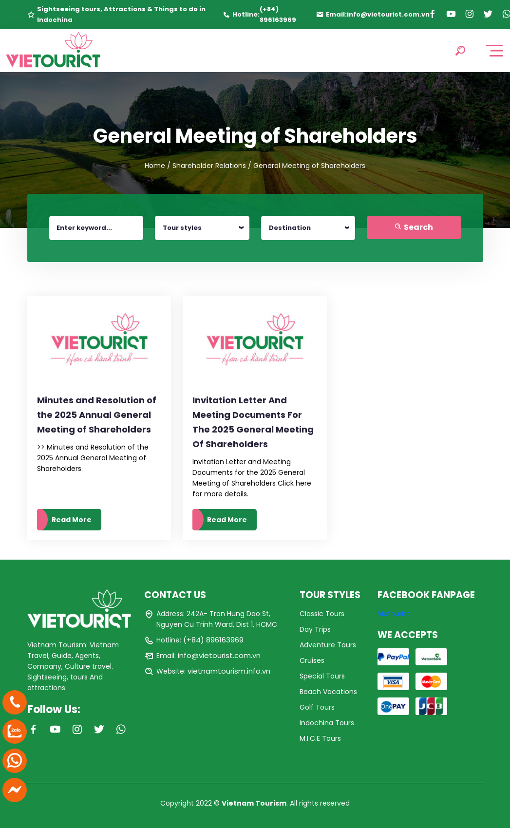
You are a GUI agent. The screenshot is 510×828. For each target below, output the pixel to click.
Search (414, 227)
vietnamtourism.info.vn (229, 671)
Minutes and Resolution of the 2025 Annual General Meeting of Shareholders (96, 414)
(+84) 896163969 (278, 14)
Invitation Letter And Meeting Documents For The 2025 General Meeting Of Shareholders (253, 422)
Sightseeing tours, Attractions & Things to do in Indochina (121, 14)
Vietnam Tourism (254, 803)
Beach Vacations (328, 691)
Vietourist (394, 614)
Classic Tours (322, 614)
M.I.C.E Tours (320, 738)
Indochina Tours (327, 723)
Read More (72, 520)
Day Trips (315, 629)
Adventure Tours (328, 645)
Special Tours (322, 676)
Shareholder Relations (209, 165)
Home (155, 165)
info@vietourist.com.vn (388, 14)
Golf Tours (317, 707)
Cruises (312, 660)
